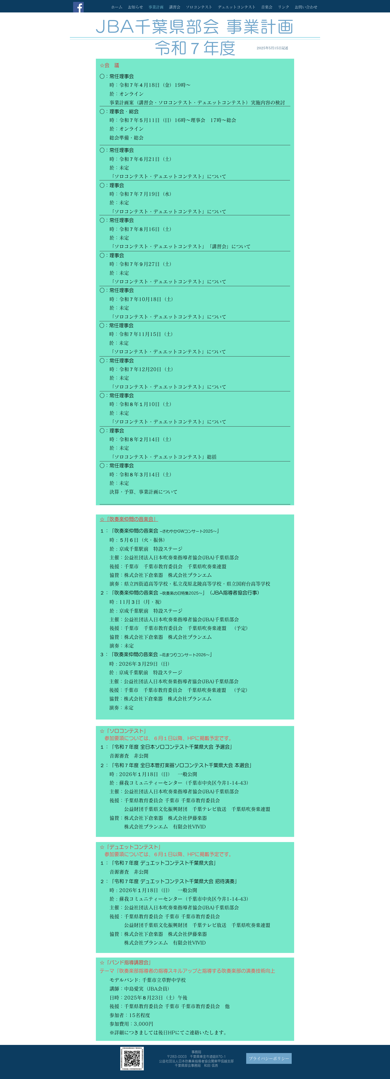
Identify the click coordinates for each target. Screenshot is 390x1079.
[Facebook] (78, 7)
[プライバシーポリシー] (269, 1058)
